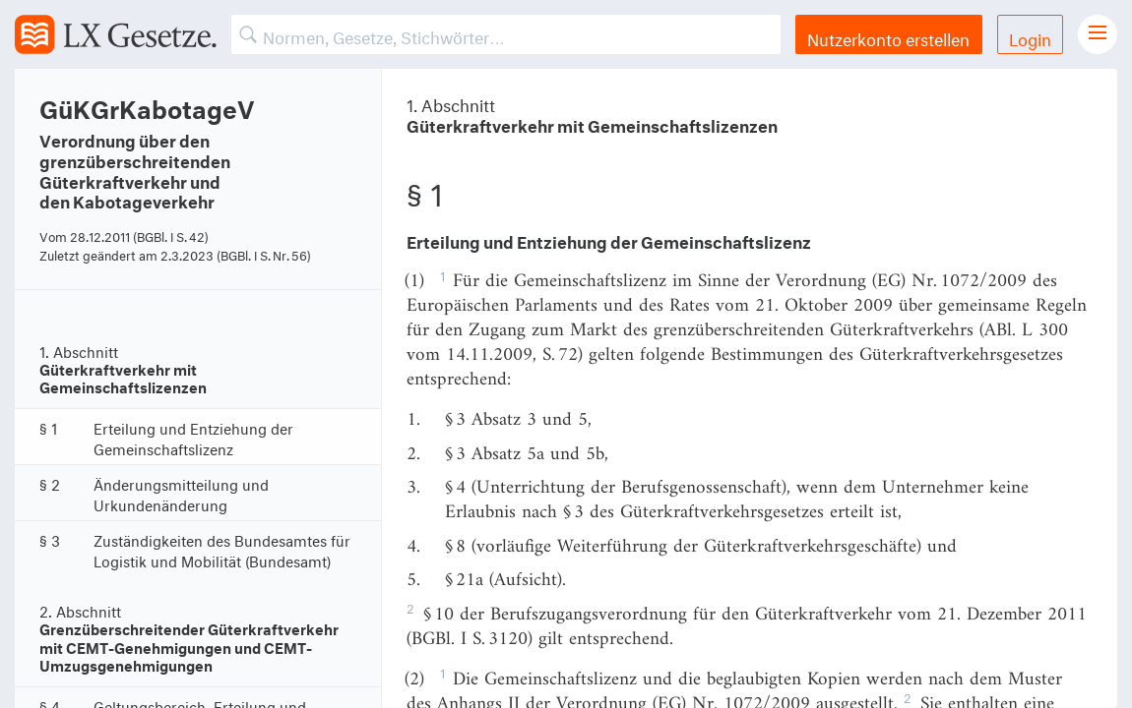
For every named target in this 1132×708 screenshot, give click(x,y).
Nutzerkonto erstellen (888, 37)
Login (1030, 37)
